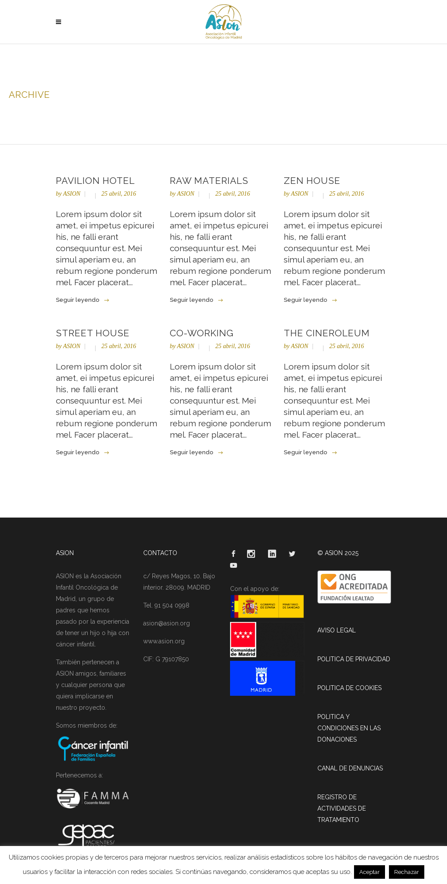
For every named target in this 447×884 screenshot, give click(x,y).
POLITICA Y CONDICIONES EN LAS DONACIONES (349, 728)
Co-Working (202, 333)
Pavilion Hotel (95, 180)
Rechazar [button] (406, 872)
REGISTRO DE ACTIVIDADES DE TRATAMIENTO (341, 808)
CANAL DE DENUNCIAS (350, 768)
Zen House (312, 180)
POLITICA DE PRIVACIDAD (353, 659)
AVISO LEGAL (336, 630)
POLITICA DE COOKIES (349, 687)
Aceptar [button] (369, 872)
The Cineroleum (327, 333)
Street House (93, 333)
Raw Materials (209, 180)
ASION (71, 193)
